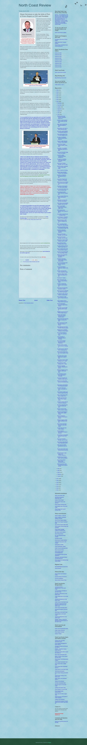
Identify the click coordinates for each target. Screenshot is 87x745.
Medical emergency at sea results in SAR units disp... (62, 370)
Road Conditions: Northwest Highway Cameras (60, 518)
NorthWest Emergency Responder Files (59, 498)
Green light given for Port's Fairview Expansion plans (62, 327)
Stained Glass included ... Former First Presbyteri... (62, 173)
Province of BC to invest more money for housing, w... (62, 345)
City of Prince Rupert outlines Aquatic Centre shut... (62, 145)
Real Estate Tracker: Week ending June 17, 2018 (62, 360)
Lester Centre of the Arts (60, 630)
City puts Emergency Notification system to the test (62, 267)
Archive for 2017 (58, 65)
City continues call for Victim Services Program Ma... (62, 193)
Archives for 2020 (58, 59)
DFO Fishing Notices (59, 533)
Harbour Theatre (58, 633)
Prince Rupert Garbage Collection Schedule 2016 (60, 530)
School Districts (58, 568)
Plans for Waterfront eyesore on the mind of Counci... (62, 416)
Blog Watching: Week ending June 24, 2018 (62, 243)
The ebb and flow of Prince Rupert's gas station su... (62, 246)
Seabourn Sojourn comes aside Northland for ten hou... (62, 421)
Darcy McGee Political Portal (60, 580)
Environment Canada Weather (61, 540)
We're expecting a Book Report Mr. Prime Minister (62, 225)
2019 (57, 99)
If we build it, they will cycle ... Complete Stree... (62, 215)
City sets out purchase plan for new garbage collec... (62, 252)
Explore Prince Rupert (59, 500)
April (58, 470)
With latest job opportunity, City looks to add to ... (62, 288)
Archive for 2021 (58, 58)
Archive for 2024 (58, 52)
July (58, 112)
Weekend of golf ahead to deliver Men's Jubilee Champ (62, 412)
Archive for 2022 (58, 56)
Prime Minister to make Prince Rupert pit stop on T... (62, 297)
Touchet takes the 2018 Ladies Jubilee (61, 428)
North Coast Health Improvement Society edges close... (61, 207)
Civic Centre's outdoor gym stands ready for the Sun (62, 392)
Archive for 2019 (58, 61)
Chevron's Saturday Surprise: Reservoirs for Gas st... (62, 366)
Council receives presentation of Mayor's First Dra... (62, 432)
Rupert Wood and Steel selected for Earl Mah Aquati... (62, 424)
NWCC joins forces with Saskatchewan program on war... (62, 465)
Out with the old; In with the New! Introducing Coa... (62, 349)
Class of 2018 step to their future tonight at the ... (62, 395)
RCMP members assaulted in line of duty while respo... (62, 167)
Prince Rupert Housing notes (60, 504)
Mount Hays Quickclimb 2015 (61, 654)
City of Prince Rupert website (60, 520)
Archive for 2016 (58, 66)
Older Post (50, 300)
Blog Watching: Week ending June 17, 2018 (62, 363)
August (58, 110)
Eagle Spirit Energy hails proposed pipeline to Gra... (62, 125)
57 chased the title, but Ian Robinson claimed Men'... (62, 294)
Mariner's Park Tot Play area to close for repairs (62, 409)
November (59, 105)
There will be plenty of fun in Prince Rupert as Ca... (62, 135)
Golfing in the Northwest (59, 699)
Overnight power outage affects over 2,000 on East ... (62, 356)
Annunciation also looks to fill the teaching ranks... (62, 129)
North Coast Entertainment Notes (61, 628)
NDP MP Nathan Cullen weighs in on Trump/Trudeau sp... (62, 454)
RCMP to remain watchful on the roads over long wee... (62, 121)
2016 (57, 480)
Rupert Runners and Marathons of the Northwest (61, 697)
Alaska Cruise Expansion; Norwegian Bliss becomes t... (62, 255)
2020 (57, 97)
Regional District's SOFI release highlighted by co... (62, 221)
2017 (57, 478)
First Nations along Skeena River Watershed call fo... (62, 442)
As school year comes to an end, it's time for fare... (62, 190)
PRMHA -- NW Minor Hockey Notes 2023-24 (60, 650)
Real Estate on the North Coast (61, 612)
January (59, 476)
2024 (57, 90)
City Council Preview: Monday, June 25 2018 (62, 235)
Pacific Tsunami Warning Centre (61, 548)
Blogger (49, 742)
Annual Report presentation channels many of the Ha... (62, 436)
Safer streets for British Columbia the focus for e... (62, 446)
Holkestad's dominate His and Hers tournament (62, 201)
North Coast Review (35, 5)
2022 (57, 93)
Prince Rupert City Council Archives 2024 (60, 510)
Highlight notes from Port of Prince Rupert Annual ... (62, 312)
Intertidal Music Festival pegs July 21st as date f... (62, 458)
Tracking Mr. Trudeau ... (62, 277)
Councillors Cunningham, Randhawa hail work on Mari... (62, 149)
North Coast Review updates (60, 32)
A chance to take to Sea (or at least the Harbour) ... (62, 402)
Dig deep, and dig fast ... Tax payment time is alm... (62, 176)
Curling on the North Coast (60, 687)
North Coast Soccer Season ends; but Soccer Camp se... (62, 183)
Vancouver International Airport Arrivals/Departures (61, 558)
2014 (57, 484)
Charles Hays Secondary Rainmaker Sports (60, 641)
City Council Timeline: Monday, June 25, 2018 (62, 164)
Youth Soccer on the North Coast (61, 669)
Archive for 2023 (58, 54)
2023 (57, 92)
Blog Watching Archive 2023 (60, 77)
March (58, 472)
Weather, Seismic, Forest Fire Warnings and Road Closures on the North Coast (61, 620)
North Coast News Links (60, 495)
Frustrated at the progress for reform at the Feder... (62, 187)
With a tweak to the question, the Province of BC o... (62, 211)
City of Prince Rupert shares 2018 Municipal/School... (61, 461)
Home (36, 300)
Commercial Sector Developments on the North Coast (60, 588)
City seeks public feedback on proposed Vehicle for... (62, 132)
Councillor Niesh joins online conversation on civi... (62, 388)
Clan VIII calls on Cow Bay (62, 170)
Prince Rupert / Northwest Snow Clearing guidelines (61, 46)
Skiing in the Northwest (59, 681)
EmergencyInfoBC (58, 538)
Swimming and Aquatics (59, 671)
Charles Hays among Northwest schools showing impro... (61, 315)
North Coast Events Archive (60, 72)
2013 (57, 486)
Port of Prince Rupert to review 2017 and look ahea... (62, 333)
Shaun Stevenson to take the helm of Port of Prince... (62, 323)
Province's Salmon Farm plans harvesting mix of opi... (62, 274)
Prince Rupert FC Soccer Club (61, 689)
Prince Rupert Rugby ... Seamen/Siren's (59, 692)
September (59, 108)
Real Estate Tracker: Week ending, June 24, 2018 (62, 240)
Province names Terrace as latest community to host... (62, 197)
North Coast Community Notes (61, 607)
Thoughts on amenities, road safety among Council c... (61, 160)
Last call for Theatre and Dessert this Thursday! (62, 180)
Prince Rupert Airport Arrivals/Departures (59, 552)
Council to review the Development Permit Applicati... (61, 231)
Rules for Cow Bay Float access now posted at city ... (62, 382)
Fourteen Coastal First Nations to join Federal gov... (62, 284)
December (59, 103)
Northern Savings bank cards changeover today (62, 271)
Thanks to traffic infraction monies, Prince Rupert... (62, 142)
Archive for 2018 (58, 63)
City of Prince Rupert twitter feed (61, 524)
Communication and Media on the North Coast (61, 591)
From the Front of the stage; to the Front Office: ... (62, 153)
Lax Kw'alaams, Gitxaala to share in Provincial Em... (62, 218)
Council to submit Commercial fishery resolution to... (61, 156)
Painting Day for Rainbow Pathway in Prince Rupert (62, 330)
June (58, 114)
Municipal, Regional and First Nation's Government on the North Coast (60, 604)
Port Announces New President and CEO (31, 261)
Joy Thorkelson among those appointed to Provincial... (61, 374)
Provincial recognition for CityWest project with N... (62, 378)
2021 (57, 95)
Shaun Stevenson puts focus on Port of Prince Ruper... (62, 280)
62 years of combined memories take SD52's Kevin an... (62, 138)
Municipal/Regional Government (61, 566)
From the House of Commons (61, 576)
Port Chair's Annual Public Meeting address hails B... (62, 308)
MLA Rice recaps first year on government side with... (62, 405)
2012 (57, 488)
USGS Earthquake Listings (60, 546)
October (59, 106)
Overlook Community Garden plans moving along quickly (62, 259)
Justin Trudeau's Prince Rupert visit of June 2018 (62, 301)
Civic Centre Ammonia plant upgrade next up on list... (62, 204)
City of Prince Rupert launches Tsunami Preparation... (61, 341)
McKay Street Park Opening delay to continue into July (62, 319)
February (59, 474)
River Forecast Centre (59, 549)
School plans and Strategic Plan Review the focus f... (62, 385)
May (58, 468)
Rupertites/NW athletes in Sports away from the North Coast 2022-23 (61, 702)
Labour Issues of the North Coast (61, 602)
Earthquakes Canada (59, 544)
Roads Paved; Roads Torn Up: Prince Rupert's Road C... (62, 352)
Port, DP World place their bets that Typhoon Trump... (62, 263)
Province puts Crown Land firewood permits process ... (62, 450)
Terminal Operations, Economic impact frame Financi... (62, 304)
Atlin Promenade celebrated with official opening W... (62, 291)
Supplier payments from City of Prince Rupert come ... (62, 398)
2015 (57, 482)
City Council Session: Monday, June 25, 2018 (62, 238)
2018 (57, 101)
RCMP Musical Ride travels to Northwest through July (62, 228)
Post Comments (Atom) (28, 303)
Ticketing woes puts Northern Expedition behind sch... (61, 117)
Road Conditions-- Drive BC (60, 515)
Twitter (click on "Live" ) (59, 84)
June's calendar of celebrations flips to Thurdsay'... (61, 337)
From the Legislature (59, 578)
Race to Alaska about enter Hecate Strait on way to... (62, 249)
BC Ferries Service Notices (60, 532)
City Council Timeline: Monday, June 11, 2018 (62, 439)
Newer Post (22, 300)
